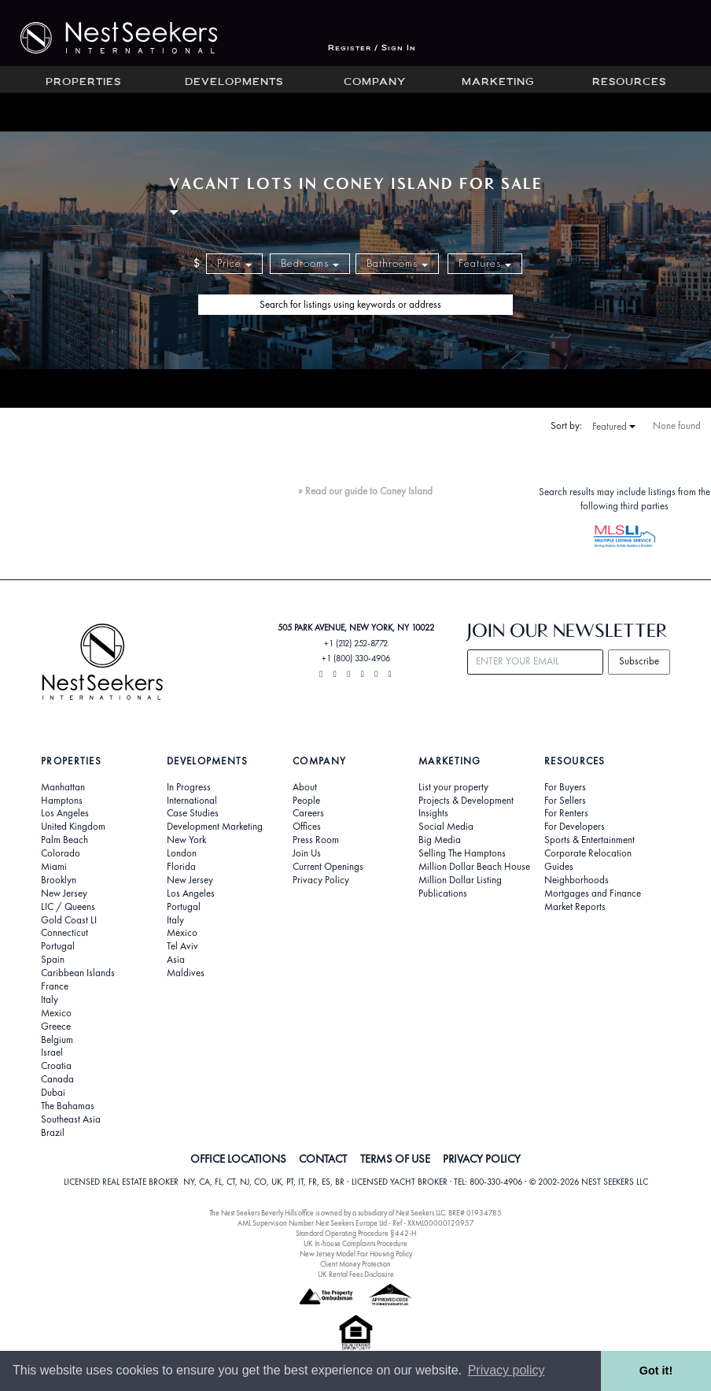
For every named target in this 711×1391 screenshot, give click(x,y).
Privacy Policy (321, 880)
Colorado (60, 853)
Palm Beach (64, 840)
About (305, 787)
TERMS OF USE (395, 1159)
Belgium (57, 1040)
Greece (56, 1026)
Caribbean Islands (78, 973)
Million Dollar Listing (460, 880)
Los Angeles (65, 813)
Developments (234, 82)
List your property (453, 787)
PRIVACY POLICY (482, 1159)
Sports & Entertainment (589, 840)
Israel (52, 1052)
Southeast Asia (71, 1119)
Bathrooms (397, 263)
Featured (613, 426)
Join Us (307, 853)
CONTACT (323, 1159)
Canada (57, 1079)
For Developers (574, 826)
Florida (181, 866)
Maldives (185, 973)
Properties (83, 82)
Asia (176, 959)
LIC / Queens (68, 907)
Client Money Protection (355, 1264)
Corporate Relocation (588, 853)
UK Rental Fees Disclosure (356, 1274)
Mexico (56, 1013)
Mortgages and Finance (592, 893)
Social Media (445, 826)
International (192, 800)
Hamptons (62, 800)
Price (234, 263)
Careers (308, 813)
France (54, 986)
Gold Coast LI (69, 920)
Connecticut (64, 933)
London (182, 853)
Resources (629, 82)
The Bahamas (67, 1106)
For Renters (566, 813)
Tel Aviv (182, 946)
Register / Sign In (372, 48)
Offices (307, 826)
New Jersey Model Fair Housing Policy (356, 1254)
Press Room (316, 840)
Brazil (52, 1132)
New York (186, 840)
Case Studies (193, 813)
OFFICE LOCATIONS (238, 1159)
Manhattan (63, 787)
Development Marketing (215, 826)
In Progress (189, 787)
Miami (54, 866)
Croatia (56, 1066)
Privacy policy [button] (506, 1370)
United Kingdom (73, 826)
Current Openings (328, 866)
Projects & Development (466, 800)
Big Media (439, 840)
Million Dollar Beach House (474, 866)
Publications (442, 893)
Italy (49, 999)
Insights (433, 813)
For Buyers (565, 787)
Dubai (53, 1092)
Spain (52, 959)
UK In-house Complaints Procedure (355, 1243)
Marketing (498, 82)
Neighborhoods (576, 880)
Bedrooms (310, 263)
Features (485, 263)
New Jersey (64, 893)
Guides (558, 866)
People (306, 800)
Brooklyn (58, 880)
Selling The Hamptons (462, 853)
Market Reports (575, 907)
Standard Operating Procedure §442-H (356, 1233)
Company (375, 82)
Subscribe (639, 661)
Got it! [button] (655, 1370)
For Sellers (565, 800)
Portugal (58, 946)
